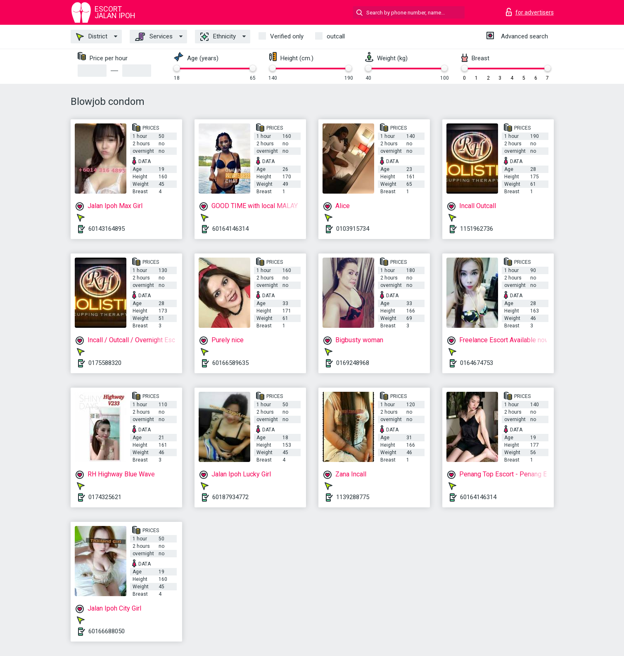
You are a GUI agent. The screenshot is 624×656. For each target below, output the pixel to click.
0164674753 (476, 363)
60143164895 (106, 228)
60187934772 (230, 497)
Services (154, 37)
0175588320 (104, 363)
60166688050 (106, 631)
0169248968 (352, 363)
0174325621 (104, 497)
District (91, 37)
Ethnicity (218, 37)
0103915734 (352, 228)
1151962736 (476, 228)
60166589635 (230, 363)
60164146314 (230, 228)
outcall (336, 36)
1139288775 (352, 497)
